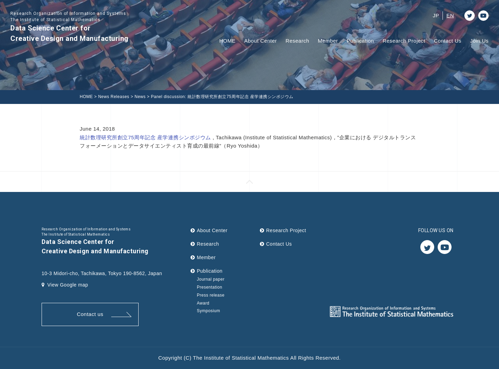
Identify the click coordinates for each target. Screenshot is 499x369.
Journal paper (211, 279)
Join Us (479, 41)
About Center (260, 41)
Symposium (208, 310)
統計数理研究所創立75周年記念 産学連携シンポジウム (146, 137)
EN (450, 15)
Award (203, 303)
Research (297, 41)
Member (328, 41)
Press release (211, 295)
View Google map (65, 285)
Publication (360, 41)
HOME (227, 41)
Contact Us (447, 41)
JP (436, 15)
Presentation (209, 287)
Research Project (404, 41)
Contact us (90, 314)
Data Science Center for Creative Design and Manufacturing (69, 26)
